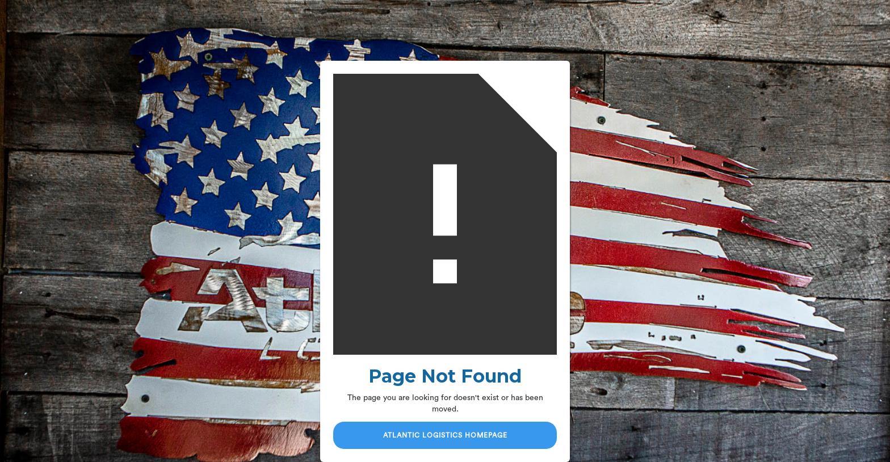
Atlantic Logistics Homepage (445, 435)
